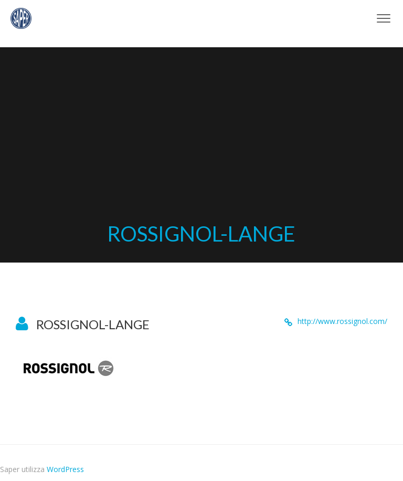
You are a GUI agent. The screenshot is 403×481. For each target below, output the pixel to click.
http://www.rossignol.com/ (342, 321)
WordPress (65, 469)
